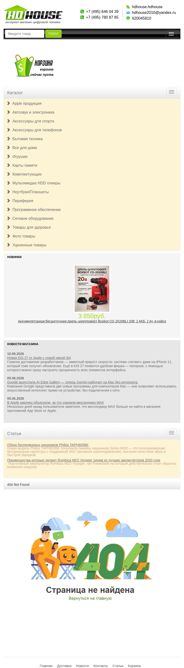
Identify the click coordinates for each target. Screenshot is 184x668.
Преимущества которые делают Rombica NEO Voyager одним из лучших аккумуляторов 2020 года (83, 460)
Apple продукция (24, 103)
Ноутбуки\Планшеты (27, 192)
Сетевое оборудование (30, 218)
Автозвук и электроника (30, 112)
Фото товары (20, 236)
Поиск (53, 33)
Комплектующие (24, 174)
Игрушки (17, 157)
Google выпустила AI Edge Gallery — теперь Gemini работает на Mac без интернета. (72, 382)
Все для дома (21, 148)
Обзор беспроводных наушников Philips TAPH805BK (48, 445)
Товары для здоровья (28, 227)
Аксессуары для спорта (30, 121)
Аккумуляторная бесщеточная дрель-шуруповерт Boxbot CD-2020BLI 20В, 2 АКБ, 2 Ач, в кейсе (92, 321)
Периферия (19, 201)
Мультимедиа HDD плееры (33, 183)
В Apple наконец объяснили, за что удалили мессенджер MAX (55, 402)
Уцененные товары (26, 245)
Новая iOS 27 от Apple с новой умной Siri (39, 358)
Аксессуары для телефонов (34, 130)
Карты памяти (21, 165)
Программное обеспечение (33, 210)
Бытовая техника (24, 139)
